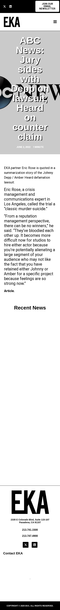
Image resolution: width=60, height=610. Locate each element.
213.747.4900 (30, 536)
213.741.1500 (30, 529)
